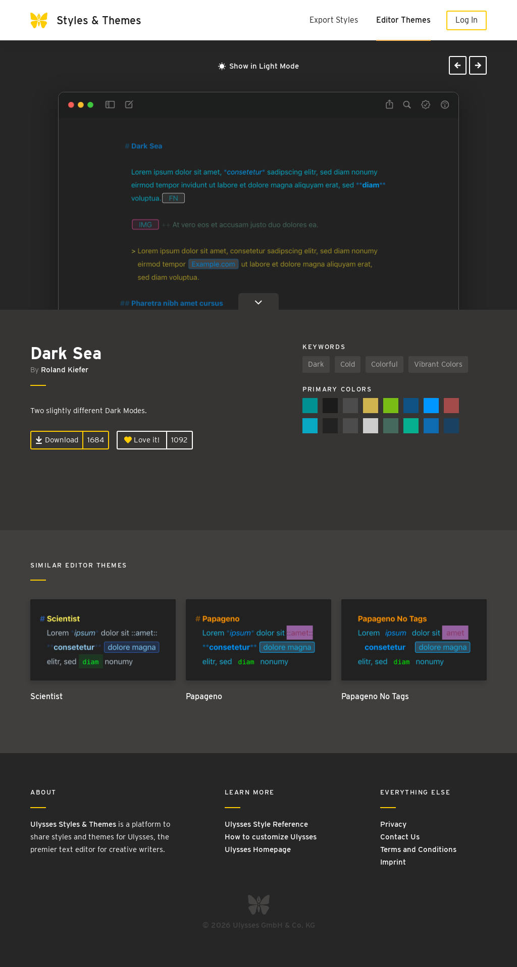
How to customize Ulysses (271, 836)
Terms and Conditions (418, 849)
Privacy (393, 824)
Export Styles (333, 20)
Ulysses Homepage (258, 849)
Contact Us (400, 836)
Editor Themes (403, 20)
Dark (316, 364)
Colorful (384, 364)
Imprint (393, 862)
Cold (347, 364)
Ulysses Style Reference (266, 824)
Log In (466, 20)
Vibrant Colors (438, 364)
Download (56, 439)
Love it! (142, 439)
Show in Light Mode (258, 66)
